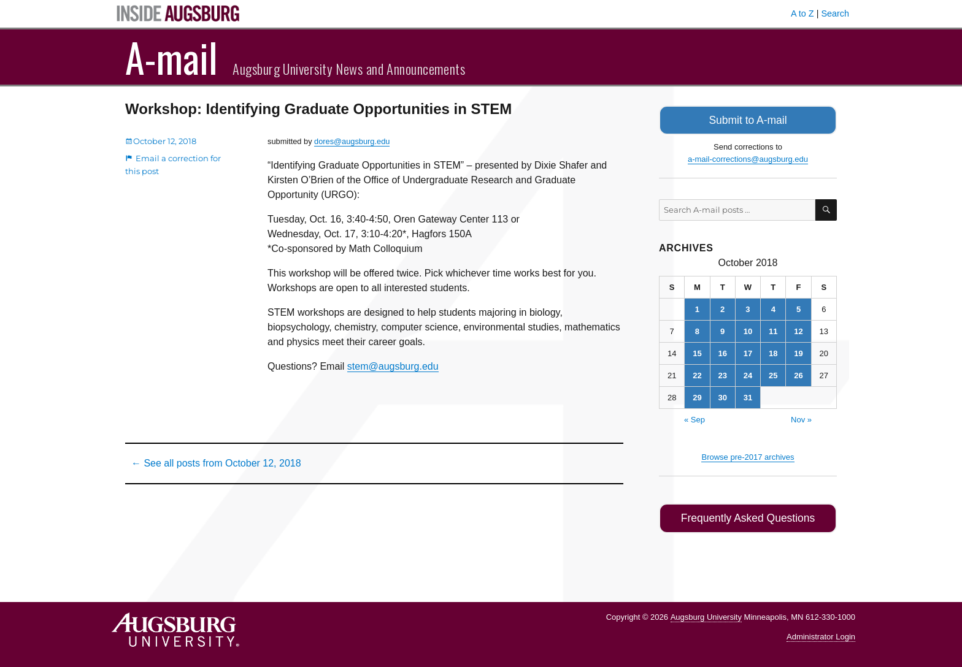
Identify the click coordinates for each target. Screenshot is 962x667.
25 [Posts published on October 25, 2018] (773, 373)
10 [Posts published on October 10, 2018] (748, 329)
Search (835, 13)
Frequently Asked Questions (747, 516)
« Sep (694, 417)
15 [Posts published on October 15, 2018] (697, 351)
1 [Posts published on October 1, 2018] (697, 307)
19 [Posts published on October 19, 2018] (798, 351)
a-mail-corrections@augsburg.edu (748, 157)
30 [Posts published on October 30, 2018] (722, 395)
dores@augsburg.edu (352, 141)
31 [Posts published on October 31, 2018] (748, 395)
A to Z (802, 13)
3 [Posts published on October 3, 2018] (747, 307)
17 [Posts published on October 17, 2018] (748, 351)
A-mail (171, 57)
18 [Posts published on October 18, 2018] (773, 351)
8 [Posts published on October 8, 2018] (697, 329)
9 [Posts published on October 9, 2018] (722, 329)
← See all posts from (216, 463)
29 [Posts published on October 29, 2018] (697, 395)
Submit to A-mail (748, 119)
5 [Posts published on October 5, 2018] (798, 307)
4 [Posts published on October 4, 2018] (773, 307)
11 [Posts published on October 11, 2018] (773, 329)
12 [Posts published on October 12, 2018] (798, 329)
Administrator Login (821, 633)
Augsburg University (706, 613)
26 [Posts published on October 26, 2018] (798, 373)
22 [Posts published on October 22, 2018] (697, 373)
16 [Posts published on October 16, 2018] (722, 351)
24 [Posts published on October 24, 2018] (748, 373)
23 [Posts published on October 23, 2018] (722, 373)
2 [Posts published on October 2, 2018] (722, 307)
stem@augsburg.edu (393, 366)
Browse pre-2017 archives (747, 455)
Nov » (801, 417)
